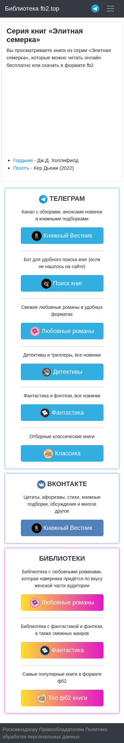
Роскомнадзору (20, 729)
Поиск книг (61, 284)
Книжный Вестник (62, 236)
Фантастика (62, 413)
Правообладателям (61, 729)
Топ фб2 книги (62, 698)
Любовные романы (62, 331)
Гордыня (23, 160)
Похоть (21, 168)
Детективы (62, 372)
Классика (61, 454)
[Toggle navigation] (110, 9)
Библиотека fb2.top (32, 8)
